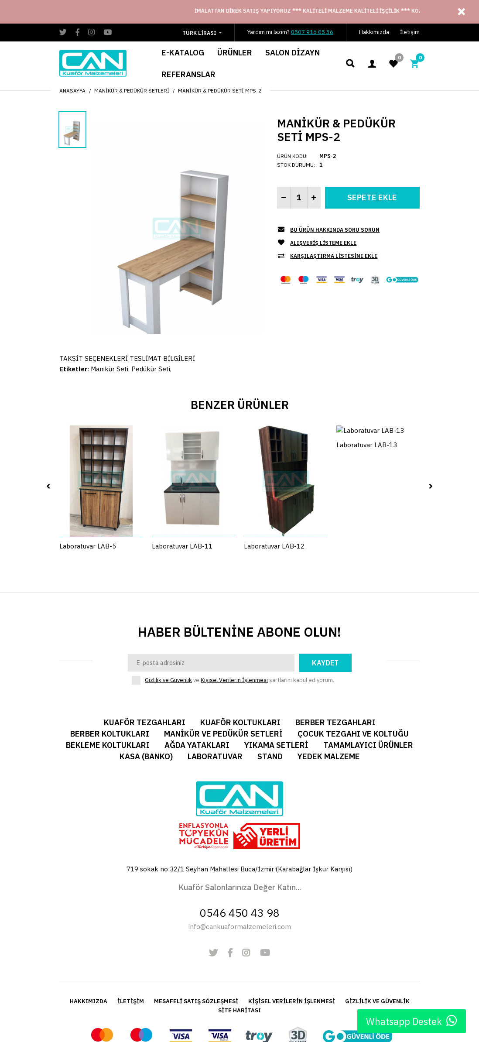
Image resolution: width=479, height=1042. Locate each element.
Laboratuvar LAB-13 (366, 481)
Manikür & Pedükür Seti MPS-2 (219, 90)
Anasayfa (72, 90)
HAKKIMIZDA (88, 947)
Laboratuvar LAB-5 (87, 481)
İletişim (410, 32)
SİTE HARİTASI (239, 956)
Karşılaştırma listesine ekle (333, 256)
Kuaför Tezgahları (144, 668)
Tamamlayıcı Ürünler (368, 691)
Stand (270, 702)
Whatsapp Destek (411, 1021)
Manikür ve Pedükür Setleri (223, 680)
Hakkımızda (374, 32)
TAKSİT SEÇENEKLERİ (93, 358)
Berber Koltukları (109, 680)
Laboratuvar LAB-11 (182, 481)
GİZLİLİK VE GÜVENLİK (377, 947)
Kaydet (325, 608)
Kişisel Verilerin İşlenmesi (234, 626)
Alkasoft (249, 1017)
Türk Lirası (199, 33)
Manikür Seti (109, 369)
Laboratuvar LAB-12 (274, 481)
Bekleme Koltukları (108, 691)
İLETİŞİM (130, 947)
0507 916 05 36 (312, 32)
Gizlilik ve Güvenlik (168, 626)
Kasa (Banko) (146, 702)
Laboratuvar (215, 702)
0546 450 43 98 (240, 858)
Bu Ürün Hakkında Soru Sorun (335, 230)
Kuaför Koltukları (240, 668)
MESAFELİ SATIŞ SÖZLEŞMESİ (196, 947)
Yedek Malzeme (329, 702)
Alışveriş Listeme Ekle (323, 243)
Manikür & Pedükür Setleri (131, 90)
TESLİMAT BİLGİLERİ (162, 358)
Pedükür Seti (150, 369)
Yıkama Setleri (276, 691)
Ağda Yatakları (196, 691)
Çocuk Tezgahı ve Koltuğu (353, 680)
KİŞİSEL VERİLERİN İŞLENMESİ (291, 947)
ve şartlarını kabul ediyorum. (239, 626)
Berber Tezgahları (335, 668)
